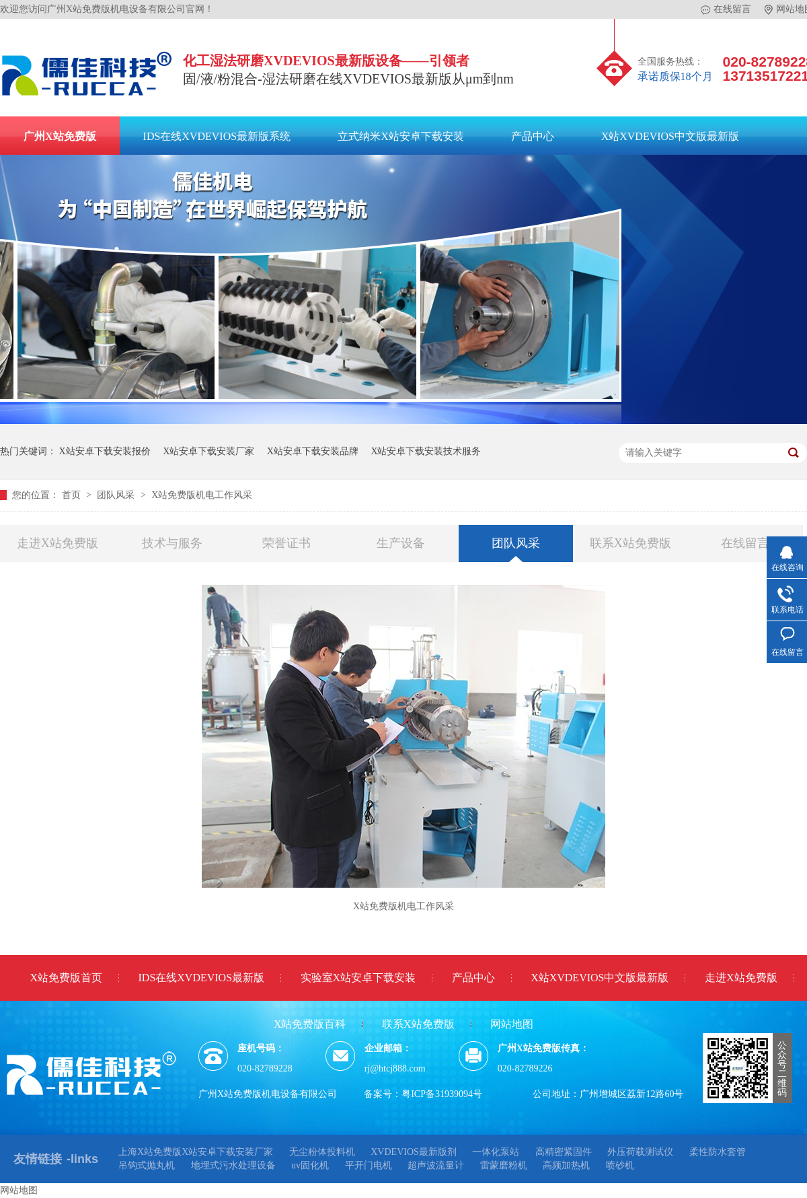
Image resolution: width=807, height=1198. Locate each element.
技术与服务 (172, 543)
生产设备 (401, 543)
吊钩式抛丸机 (146, 1165)
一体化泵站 (495, 1152)
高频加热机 (566, 1165)
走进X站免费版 (57, 543)
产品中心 (532, 136)
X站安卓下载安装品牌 (312, 451)
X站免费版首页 (66, 977)
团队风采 (117, 495)
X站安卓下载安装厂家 (208, 451)
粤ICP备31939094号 (441, 1094)
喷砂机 (620, 1165)
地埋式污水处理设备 (233, 1165)
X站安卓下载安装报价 (105, 451)
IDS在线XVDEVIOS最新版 (202, 977)
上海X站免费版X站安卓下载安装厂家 (195, 1152)
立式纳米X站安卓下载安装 (401, 136)
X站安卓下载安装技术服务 (426, 451)
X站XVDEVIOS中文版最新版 (670, 136)
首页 (72, 495)
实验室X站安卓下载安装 (358, 977)
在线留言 (726, 9)
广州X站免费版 (60, 136)
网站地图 (511, 1024)
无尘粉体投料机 (322, 1152)
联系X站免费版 (630, 543)
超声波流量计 (436, 1165)
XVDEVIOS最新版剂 (414, 1152)
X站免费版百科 (310, 1024)
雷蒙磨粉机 (503, 1165)
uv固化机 (310, 1165)
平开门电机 (368, 1165)
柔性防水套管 (717, 1152)
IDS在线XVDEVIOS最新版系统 (217, 136)
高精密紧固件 (563, 1152)
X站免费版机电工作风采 (201, 495)
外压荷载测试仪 (640, 1152)
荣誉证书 (286, 543)
